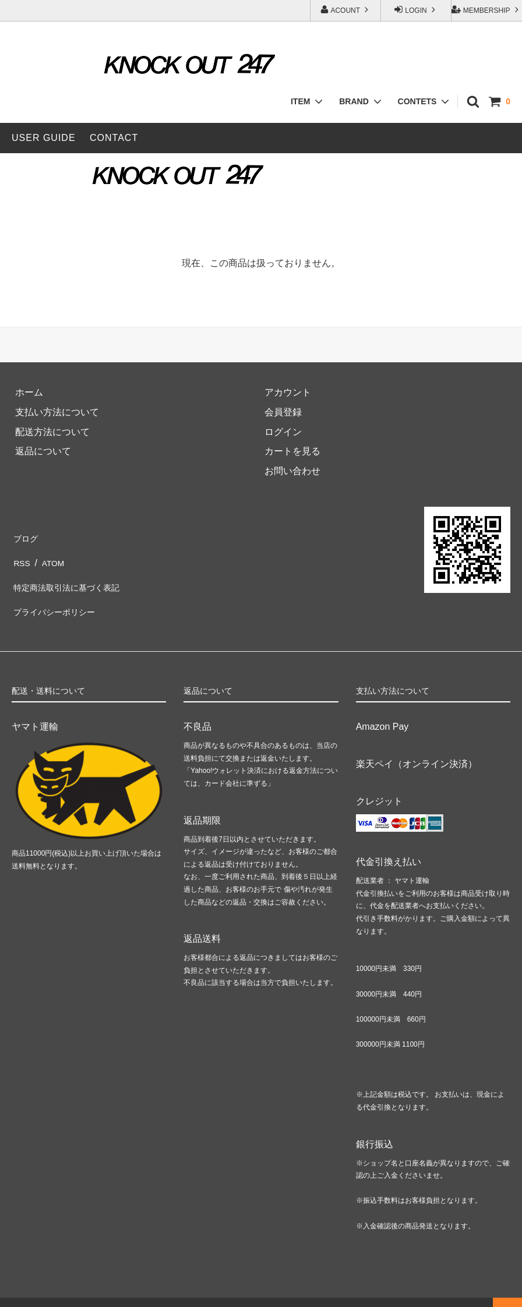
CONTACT (114, 138)
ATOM (51, 556)
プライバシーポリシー (58, 595)
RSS (21, 556)
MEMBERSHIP (486, 10)
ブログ (26, 537)
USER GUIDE (44, 138)
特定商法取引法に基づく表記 (72, 576)
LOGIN (416, 10)
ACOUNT (345, 10)
